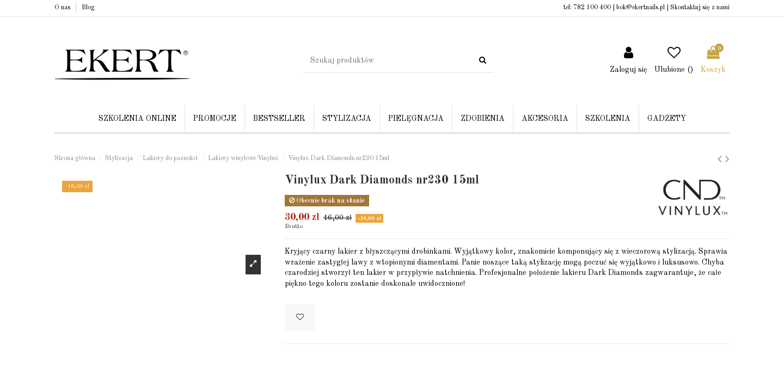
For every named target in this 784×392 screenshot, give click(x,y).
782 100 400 (592, 7)
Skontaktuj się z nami (700, 7)
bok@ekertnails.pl (640, 7)
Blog (88, 7)
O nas (63, 7)
